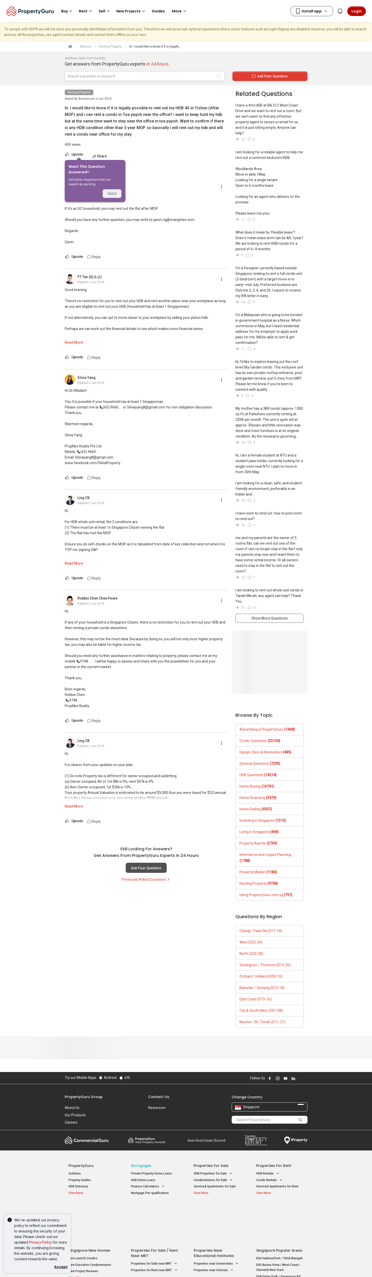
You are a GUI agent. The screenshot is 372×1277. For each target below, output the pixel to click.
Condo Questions (259, 741)
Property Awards (146, 1140)
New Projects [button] (131, 11)
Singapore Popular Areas (279, 1209)
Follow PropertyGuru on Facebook (269, 1078)
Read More (74, 342)
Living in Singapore (259, 832)
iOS (124, 1078)
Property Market (258, 872)
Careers (71, 1122)
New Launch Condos (83, 1217)
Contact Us (158, 1096)
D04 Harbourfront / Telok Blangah (279, 1217)
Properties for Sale (211, 1165)
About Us (72, 1108)
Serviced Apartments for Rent (277, 1186)
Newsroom (157, 1108)
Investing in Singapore (262, 820)
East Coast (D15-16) (255, 999)
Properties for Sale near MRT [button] (154, 1223)
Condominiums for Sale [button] (213, 1180)
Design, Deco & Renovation (265, 752)
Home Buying (256, 786)
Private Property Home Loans (151, 1173)
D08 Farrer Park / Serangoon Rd (278, 1235)
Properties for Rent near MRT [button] (154, 1229)
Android (107, 1078)
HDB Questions (258, 775)
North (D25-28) (251, 954)
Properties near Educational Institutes (214, 1212)
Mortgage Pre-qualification (150, 1193)
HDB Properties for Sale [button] (213, 1173)
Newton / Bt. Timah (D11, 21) (262, 1022)
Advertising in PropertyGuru (267, 729)
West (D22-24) (250, 942)
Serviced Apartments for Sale (215, 1186)
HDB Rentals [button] (268, 1173)
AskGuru (75, 1173)
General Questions (259, 763)
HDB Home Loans (143, 1180)
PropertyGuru (81, 1165)
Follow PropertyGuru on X (300, 1078)
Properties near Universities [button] (216, 1223)
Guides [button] (158, 11)
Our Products (75, 1115)
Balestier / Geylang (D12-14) (262, 988)
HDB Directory (78, 1186)
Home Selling (255, 809)
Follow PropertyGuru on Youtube (285, 1078)
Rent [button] (86, 11)
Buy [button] (67, 11)
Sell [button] (105, 11)
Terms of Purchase (181, 1265)
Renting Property (79, 92)
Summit (206, 1140)
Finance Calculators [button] (148, 1186)
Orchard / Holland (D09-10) (260, 976)
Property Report (256, 1140)
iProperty (296, 1140)
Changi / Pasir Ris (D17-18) (260, 931)
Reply (94, 257)
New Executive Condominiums (90, 1224)
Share (99, 156)
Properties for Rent (273, 1165)
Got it (112, 194)
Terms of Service (119, 1265)
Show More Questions (269, 618)
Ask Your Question (146, 868)
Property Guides (80, 1180)
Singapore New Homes (89, 1209)
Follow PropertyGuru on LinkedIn (293, 1078)
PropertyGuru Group (84, 1096)
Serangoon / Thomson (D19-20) (265, 965)
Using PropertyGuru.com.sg (265, 895)
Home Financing (257, 798)
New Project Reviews (83, 1230)
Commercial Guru (86, 1140)
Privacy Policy (40, 1242)
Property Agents (258, 843)
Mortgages (141, 1165)
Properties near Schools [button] (214, 1229)
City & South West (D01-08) (261, 1010)
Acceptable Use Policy (82, 1265)
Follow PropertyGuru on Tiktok (305, 1078)
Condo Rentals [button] (269, 1180)
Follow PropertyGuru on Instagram (277, 1078)
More (180, 11)
